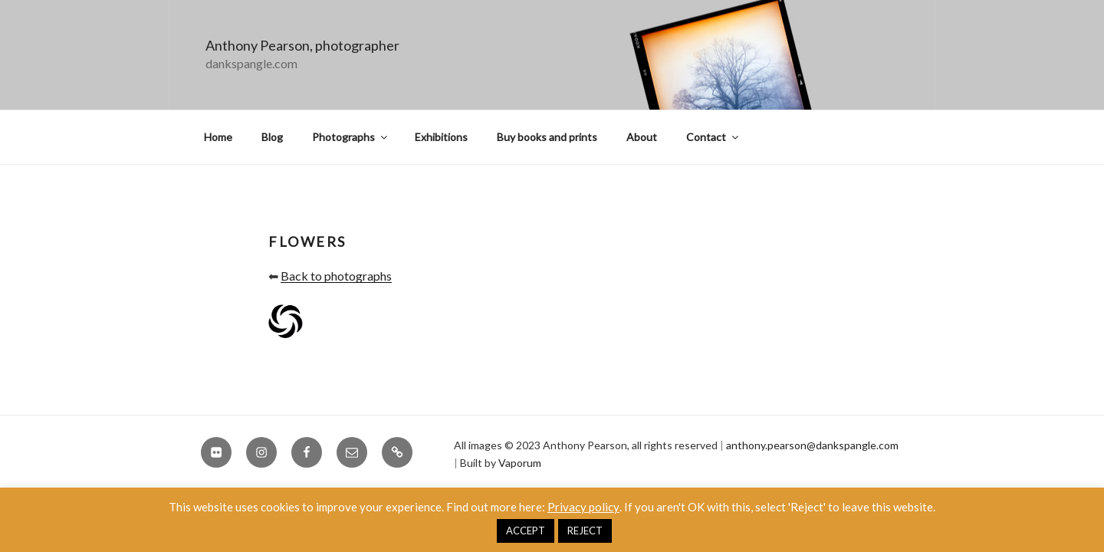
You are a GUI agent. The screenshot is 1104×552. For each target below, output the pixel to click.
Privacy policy (583, 507)
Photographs (350, 136)
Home (218, 136)
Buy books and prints (547, 136)
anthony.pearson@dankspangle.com (812, 445)
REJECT (585, 530)
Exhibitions (441, 136)
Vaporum (519, 462)
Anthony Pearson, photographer (302, 45)
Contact (713, 136)
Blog (272, 136)
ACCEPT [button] (525, 530)
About (641, 136)
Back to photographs (336, 275)
